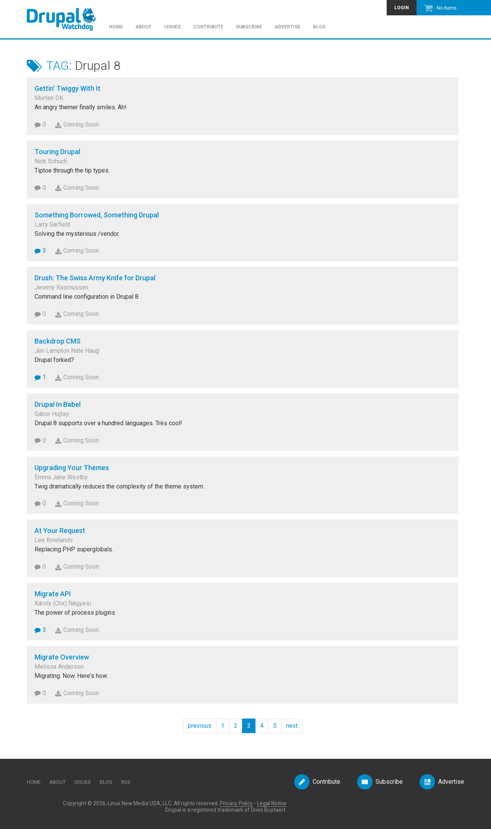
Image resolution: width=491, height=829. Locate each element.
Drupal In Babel (58, 404)
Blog (319, 27)
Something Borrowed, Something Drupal (97, 215)
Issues (172, 27)
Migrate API (53, 594)
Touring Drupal (57, 152)
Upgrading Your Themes (72, 468)
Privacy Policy (236, 803)
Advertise (287, 27)
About (143, 27)
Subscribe (249, 27)
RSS (125, 782)
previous (199, 725)
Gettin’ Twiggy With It (68, 88)
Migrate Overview (62, 657)
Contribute (208, 27)
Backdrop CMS (58, 341)
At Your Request (60, 530)
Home (116, 27)
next (292, 725)
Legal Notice (272, 803)
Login (401, 7)
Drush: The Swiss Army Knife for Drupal (95, 278)
